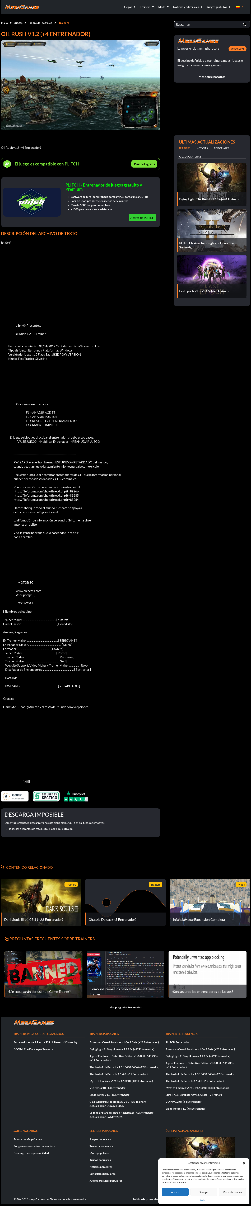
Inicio (4, 22)
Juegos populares (100, 1139)
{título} (202, 1200)
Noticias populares (101, 1166)
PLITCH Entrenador (178, 1042)
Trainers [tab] (184, 148)
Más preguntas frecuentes (125, 1007)
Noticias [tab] (202, 148)
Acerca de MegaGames (27, 1139)
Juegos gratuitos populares (106, 1180)
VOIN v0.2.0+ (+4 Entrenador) (108, 1087)
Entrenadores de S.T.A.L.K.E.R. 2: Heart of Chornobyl (45, 1042)
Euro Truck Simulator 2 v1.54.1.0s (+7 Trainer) (194, 1094)
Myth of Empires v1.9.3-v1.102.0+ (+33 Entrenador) (121, 1080)
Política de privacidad (146, 1199)
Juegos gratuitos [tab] (190, 156)
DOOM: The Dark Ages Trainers (33, 1049)
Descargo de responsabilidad (31, 1153)
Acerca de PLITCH (142, 218)
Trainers (64, 22)
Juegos (18, 22)
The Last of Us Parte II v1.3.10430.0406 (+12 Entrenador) (124, 1067)
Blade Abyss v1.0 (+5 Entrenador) (110, 1094)
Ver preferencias (232, 1192)
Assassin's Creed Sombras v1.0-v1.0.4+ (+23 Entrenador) (124, 1042)
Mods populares (99, 1153)
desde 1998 (237, 48)
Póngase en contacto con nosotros (34, 1146)
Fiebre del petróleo (40, 22)
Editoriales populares (102, 1173)
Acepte (175, 1192)
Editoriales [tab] (221, 148)
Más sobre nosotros (212, 77)
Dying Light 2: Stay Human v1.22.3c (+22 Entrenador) (122, 1049)
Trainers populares (101, 1146)
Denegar (204, 1192)
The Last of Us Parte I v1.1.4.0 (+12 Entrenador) (119, 1074)
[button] (244, 1163)
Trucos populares (100, 1159)
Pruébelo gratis (144, 164)
